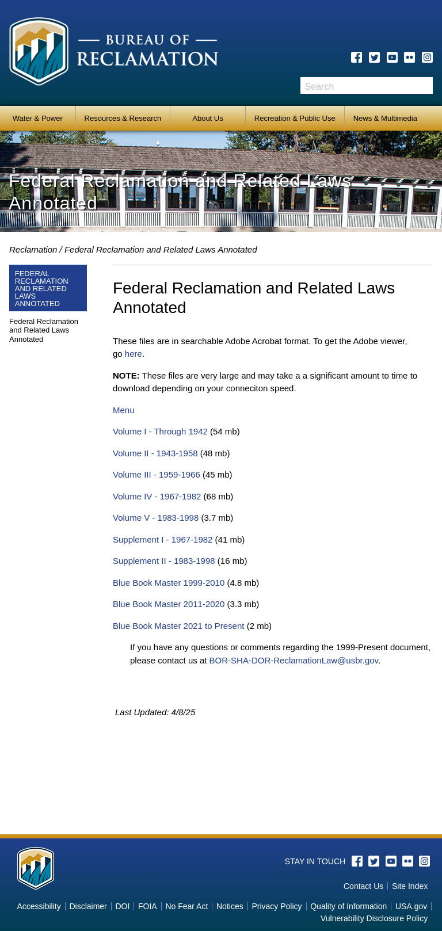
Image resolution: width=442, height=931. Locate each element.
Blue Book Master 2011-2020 (168, 604)
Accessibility (38, 906)
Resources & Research (123, 118)
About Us (207, 118)
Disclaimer (87, 906)
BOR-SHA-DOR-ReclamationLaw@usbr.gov (293, 660)
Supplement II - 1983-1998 (164, 561)
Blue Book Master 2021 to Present (178, 626)
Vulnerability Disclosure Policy (374, 918)
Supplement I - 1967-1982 (162, 539)
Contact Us (363, 886)
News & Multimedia (385, 118)
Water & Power (38, 118)
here (133, 353)
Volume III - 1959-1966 (156, 474)
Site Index (410, 886)
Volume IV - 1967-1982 (157, 496)
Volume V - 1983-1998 (156, 517)
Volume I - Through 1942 (160, 431)
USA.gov (411, 906)
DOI (122, 906)
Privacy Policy (277, 906)
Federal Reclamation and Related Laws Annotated (160, 249)
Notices (229, 906)
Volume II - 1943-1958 (155, 453)
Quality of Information (348, 906)
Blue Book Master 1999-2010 (168, 582)
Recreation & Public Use (295, 118)
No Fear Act (186, 906)
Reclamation (33, 249)
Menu (124, 410)
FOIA (147, 906)
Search (424, 85)
